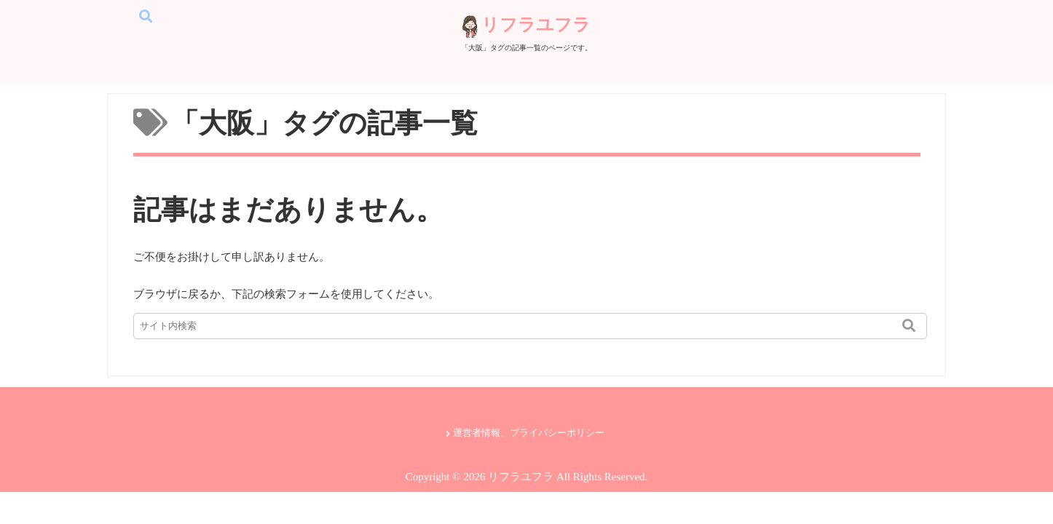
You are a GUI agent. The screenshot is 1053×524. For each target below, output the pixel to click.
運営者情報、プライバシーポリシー (528, 433)
